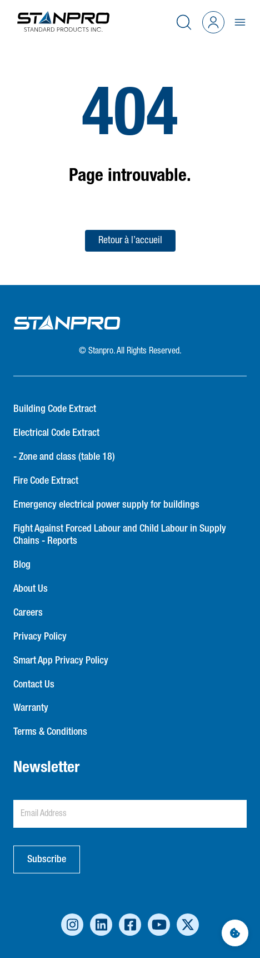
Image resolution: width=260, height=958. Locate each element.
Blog (22, 565)
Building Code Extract (54, 409)
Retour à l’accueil (130, 240)
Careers (28, 612)
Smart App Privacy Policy (60, 660)
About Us (30, 588)
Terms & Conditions (50, 732)
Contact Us (33, 684)
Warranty (30, 708)
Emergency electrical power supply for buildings (106, 504)
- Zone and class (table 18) (64, 457)
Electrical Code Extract (56, 433)
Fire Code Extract (45, 480)
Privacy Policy (40, 636)
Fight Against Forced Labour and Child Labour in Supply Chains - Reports (119, 535)
